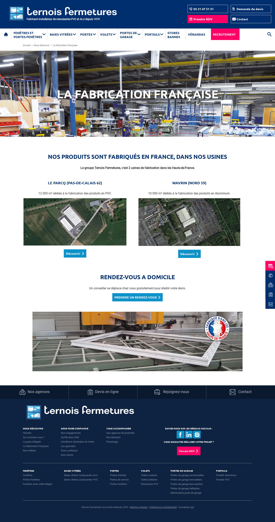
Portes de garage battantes (185, 488)
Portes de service (119, 479)
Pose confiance (69, 450)
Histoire (27, 432)
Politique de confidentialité (163, 507)
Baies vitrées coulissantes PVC (81, 479)
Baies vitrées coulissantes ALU (81, 475)
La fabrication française (36, 446)
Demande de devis (250, 9)
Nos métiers (29, 450)
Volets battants (149, 479)
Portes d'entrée (118, 475)
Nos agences (34, 392)
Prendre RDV (203, 19)
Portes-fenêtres (31, 479)
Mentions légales (138, 507)
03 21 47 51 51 (203, 9)
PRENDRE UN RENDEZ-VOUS (135, 297)
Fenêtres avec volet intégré (37, 484)
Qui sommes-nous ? (33, 437)
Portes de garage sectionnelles (187, 475)
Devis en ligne (103, 392)
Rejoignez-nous (171, 392)
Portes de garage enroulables (186, 479)
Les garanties (68, 446)
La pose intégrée (32, 441)
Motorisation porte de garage (186, 492)
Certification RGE (70, 437)
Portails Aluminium (226, 475)
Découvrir (73, 253)
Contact (242, 19)
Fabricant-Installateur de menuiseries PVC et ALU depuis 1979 (63, 19)
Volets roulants (149, 475)
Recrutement (224, 34)
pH (192, 507)
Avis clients (67, 454)
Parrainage (112, 441)
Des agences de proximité (120, 432)
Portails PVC (223, 479)
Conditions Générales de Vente (77, 441)
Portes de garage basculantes (187, 484)
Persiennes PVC (149, 484)
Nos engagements (71, 432)
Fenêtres (27, 475)
